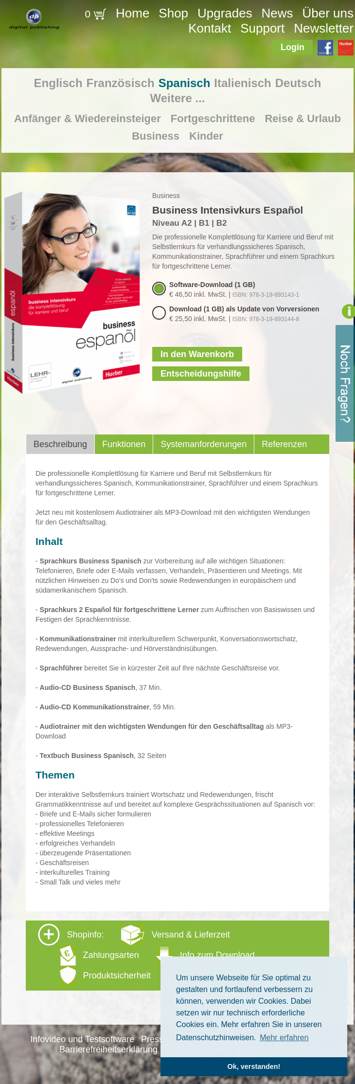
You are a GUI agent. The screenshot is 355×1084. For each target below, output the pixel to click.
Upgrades (224, 13)
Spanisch (185, 83)
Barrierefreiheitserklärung (108, 1049)
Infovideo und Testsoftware (82, 1039)
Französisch (121, 83)
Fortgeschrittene (213, 118)
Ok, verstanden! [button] (254, 1066)
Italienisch (242, 83)
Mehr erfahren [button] (284, 1037)
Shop (173, 13)
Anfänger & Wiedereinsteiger (87, 118)
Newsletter (324, 28)
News (277, 13)
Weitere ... (177, 98)
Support (262, 28)
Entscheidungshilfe (200, 374)
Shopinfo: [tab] (146, 954)
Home (132, 13)
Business (155, 136)
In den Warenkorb (197, 354)
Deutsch (298, 83)
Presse (154, 1039)
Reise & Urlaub (303, 118)
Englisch (58, 83)
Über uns (328, 13)
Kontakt (209, 28)
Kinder (206, 136)
